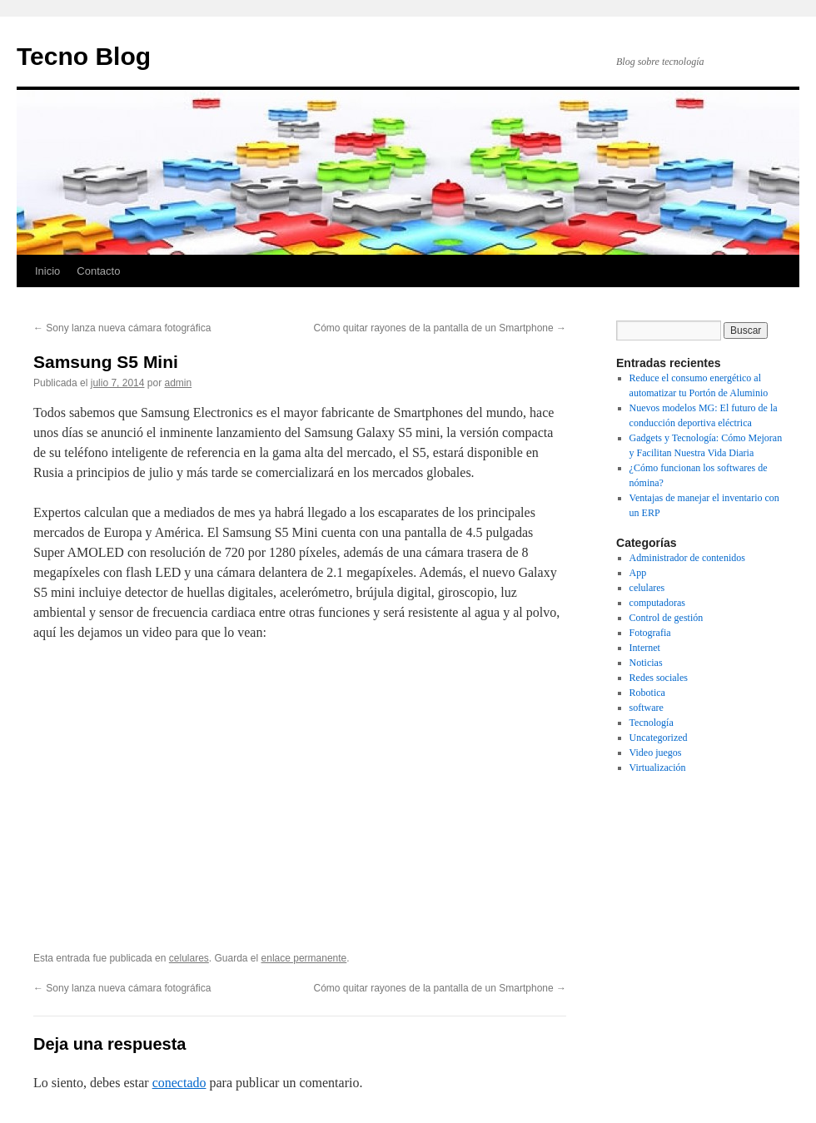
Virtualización (657, 767)
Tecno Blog (84, 56)
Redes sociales (658, 677)
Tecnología (651, 722)
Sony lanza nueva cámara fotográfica (122, 328)
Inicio (47, 271)
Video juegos (655, 752)
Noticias (646, 662)
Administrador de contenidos (687, 558)
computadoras (657, 603)
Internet (644, 647)
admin (178, 383)
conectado (179, 1083)
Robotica (647, 692)
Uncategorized (658, 737)
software (646, 707)
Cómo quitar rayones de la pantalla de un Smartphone (439, 328)
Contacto (98, 271)
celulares (189, 958)
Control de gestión (666, 618)
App (638, 573)
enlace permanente (304, 958)
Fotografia (650, 633)
